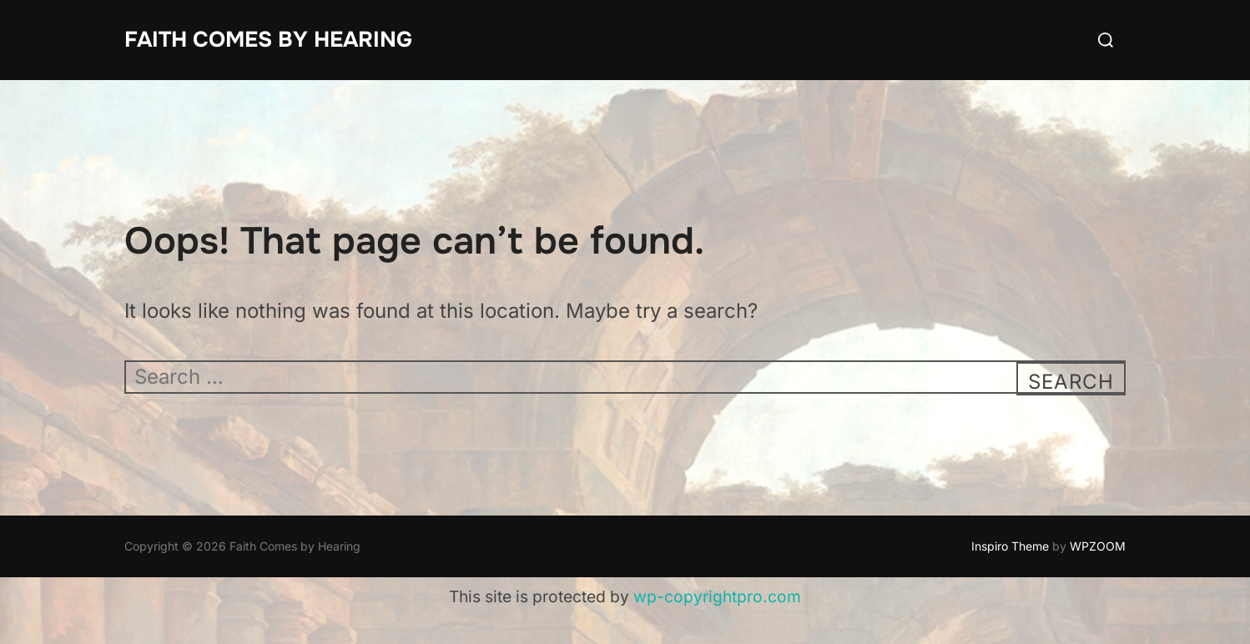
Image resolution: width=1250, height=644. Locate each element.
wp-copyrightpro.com (717, 596)
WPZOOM (1098, 546)
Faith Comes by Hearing (268, 39)
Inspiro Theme (1010, 546)
